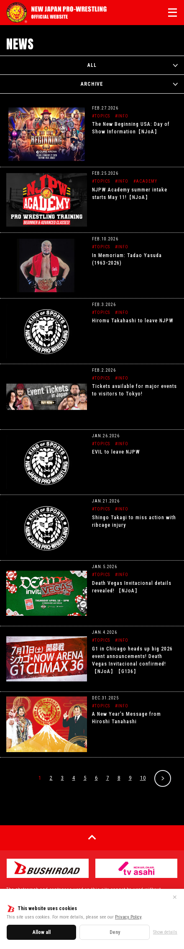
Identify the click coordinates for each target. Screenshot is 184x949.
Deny (115, 932)
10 (143, 778)
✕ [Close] (174, 897)
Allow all (42, 932)
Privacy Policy (128, 917)
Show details (165, 932)
